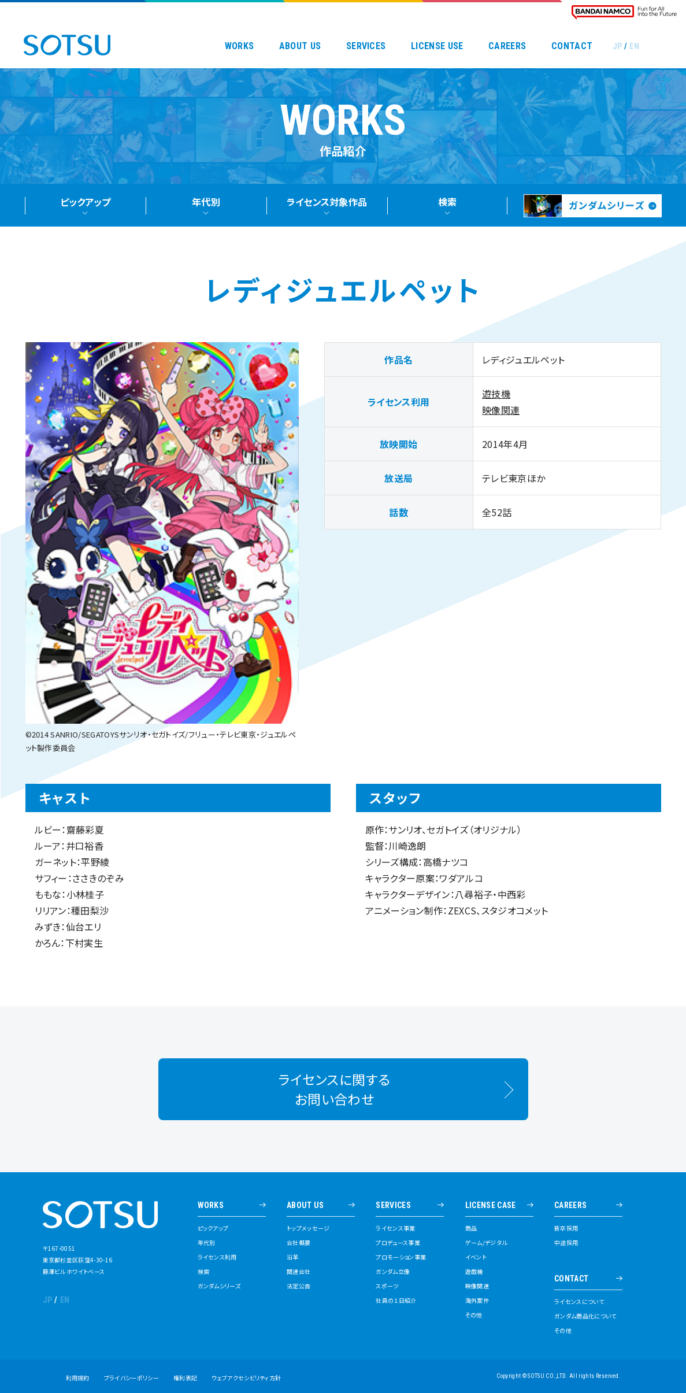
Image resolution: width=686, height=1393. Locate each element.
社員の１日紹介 (396, 1300)
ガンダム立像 (393, 1272)
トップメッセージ (308, 1228)
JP (617, 46)
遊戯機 (474, 1272)
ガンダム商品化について (585, 1316)
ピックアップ (213, 1228)
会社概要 (298, 1243)
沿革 (293, 1257)
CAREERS (507, 46)
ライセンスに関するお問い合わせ (334, 1098)
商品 (471, 1228)
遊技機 (496, 396)
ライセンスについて (579, 1302)
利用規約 (78, 1377)
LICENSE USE (437, 46)
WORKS (239, 46)
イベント (476, 1257)
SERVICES (366, 46)
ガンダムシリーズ (219, 1286)
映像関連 (501, 413)
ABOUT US (300, 46)
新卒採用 (566, 1228)
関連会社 (298, 1272)
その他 (474, 1315)
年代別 (207, 1243)
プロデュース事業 (398, 1243)
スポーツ (387, 1286)
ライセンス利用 (217, 1257)
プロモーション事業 (401, 1257)
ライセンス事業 (395, 1228)
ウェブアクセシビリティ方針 (246, 1377)
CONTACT (571, 46)
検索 (204, 1272)
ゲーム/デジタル (486, 1243)
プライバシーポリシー (131, 1377)
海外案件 (477, 1300)
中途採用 (566, 1243)
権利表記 (185, 1377)
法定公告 (298, 1286)
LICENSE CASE (490, 1205)
